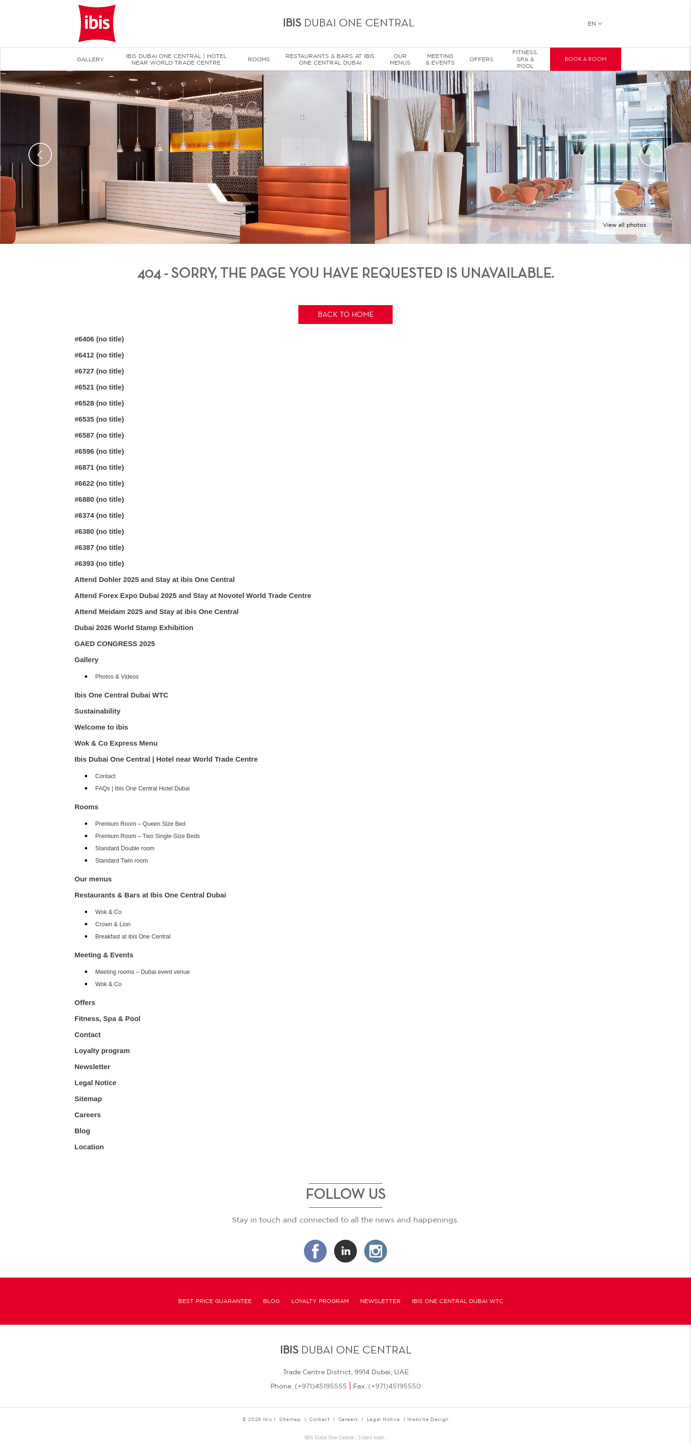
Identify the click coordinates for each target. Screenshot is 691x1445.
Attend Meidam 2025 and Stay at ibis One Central (156, 611)
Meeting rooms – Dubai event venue (142, 972)
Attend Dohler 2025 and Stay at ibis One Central (154, 579)
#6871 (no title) (99, 467)
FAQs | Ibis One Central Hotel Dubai (142, 788)
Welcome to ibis (101, 727)
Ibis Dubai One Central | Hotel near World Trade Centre (176, 59)
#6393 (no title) (99, 563)
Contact (105, 776)
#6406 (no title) (99, 339)
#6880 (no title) (99, 499)
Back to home (346, 315)
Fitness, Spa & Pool (525, 59)
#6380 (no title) (99, 531)
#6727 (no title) (99, 371)
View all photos (624, 225)
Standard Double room (125, 848)
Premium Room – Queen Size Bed (140, 824)
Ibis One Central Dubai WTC (121, 695)
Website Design (427, 1419)
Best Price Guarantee (215, 1301)
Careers (87, 1115)
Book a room (586, 59)
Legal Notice (95, 1083)
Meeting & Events (440, 59)
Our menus (400, 59)
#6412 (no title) (99, 355)
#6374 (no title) (99, 515)
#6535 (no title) (99, 419)
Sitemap (88, 1099)
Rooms (259, 59)
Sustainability (97, 711)
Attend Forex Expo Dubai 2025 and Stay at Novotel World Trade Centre (192, 595)
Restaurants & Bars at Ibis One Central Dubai (330, 59)
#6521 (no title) (99, 387)
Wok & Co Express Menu (115, 743)
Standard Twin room (121, 860)
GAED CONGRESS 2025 (114, 643)
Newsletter (92, 1067)
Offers (481, 59)
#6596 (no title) (99, 451)
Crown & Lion (113, 924)
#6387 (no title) (99, 547)
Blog (82, 1131)
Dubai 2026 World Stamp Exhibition (133, 627)
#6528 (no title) (99, 403)
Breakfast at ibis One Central (133, 936)
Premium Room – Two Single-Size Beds (147, 836)
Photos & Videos (117, 676)
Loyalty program (102, 1050)
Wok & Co (108, 912)
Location (89, 1147)
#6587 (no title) (99, 435)
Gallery (90, 59)
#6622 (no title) (99, 483)
